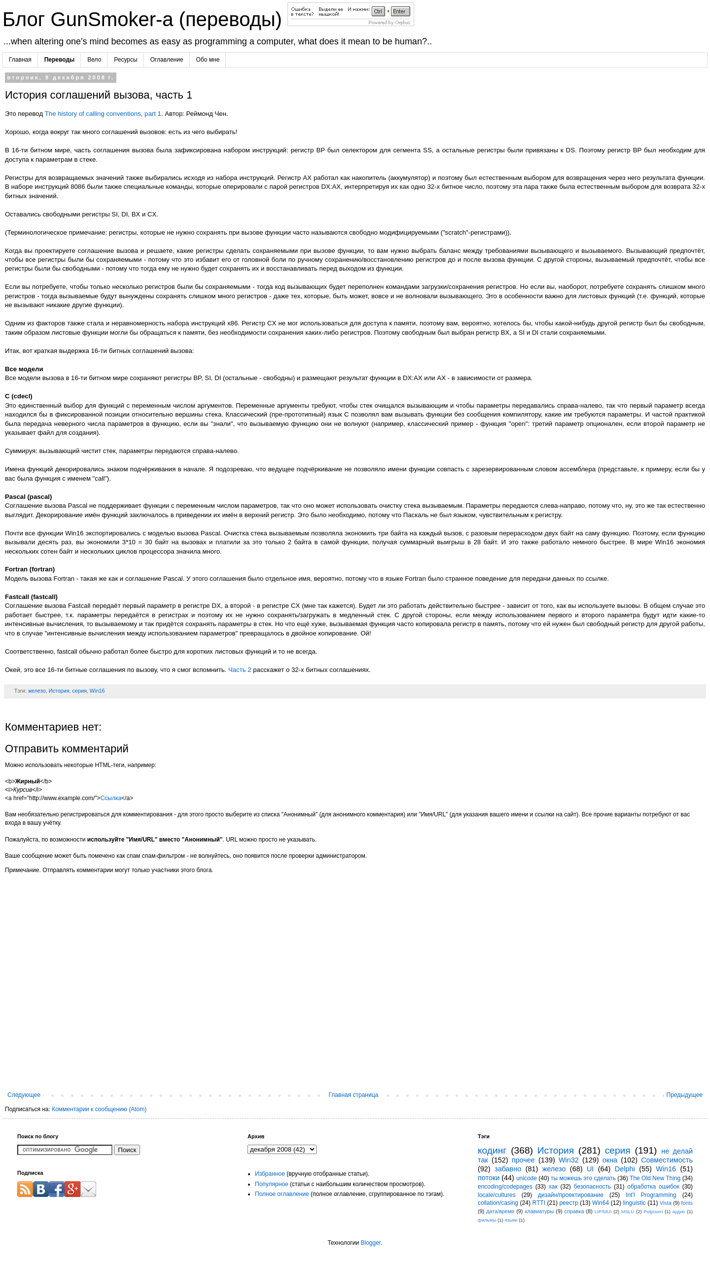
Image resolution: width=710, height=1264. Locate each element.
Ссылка (111, 798)
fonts (687, 1203)
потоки (488, 1178)
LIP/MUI (603, 1211)
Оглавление (166, 59)
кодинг (492, 1150)
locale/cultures (497, 1195)
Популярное (271, 1184)
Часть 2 (239, 669)
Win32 (569, 1160)
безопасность (592, 1186)
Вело (94, 59)
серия (79, 691)
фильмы (487, 1220)
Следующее (23, 1094)
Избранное (270, 1173)
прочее (523, 1160)
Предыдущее (685, 1094)
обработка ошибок (653, 1186)
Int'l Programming (651, 1195)
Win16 (97, 691)
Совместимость (667, 1160)
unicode (526, 1178)
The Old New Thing (655, 1178)
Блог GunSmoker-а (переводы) (144, 19)
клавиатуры (539, 1211)
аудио (679, 1211)
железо (37, 691)
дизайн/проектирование (571, 1195)
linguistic (634, 1202)
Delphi (625, 1169)
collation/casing (498, 1202)
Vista (666, 1203)
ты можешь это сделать (583, 1178)
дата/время (500, 1211)
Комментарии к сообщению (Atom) (99, 1109)
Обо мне (208, 59)
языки (510, 1220)
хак (553, 1186)
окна (610, 1160)
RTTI (538, 1202)
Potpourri (653, 1211)
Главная (20, 59)
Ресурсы (125, 59)
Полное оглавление (282, 1194)
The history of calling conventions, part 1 (103, 113)
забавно (508, 1169)
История (59, 691)
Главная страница (354, 1094)
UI (590, 1169)
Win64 (600, 1202)
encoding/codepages (505, 1186)
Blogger (370, 1242)
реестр (568, 1202)
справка (574, 1211)
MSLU (628, 1211)
